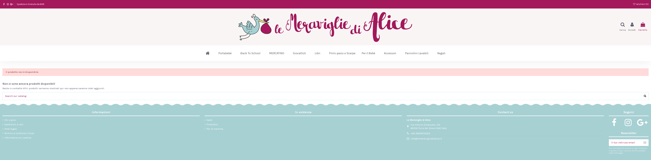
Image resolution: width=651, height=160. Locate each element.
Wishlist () (641, 4)
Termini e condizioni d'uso (19, 133)
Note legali (10, 128)
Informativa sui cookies (17, 137)
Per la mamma (215, 128)
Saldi (209, 120)
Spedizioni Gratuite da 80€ (30, 4)
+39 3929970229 (420, 133)
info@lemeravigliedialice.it (426, 138)
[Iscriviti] (645, 142)
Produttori (212, 124)
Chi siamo (10, 120)
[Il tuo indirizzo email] (625, 142)
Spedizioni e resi (13, 124)
